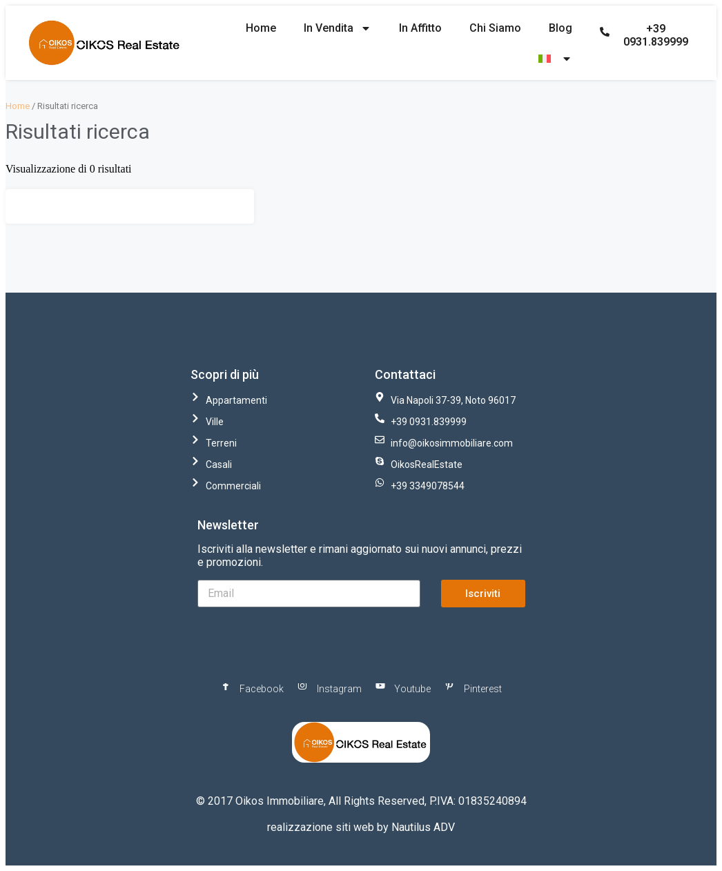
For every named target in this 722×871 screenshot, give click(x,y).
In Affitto (420, 28)
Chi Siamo (495, 28)
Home (261, 28)
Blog (560, 28)
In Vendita (337, 28)
